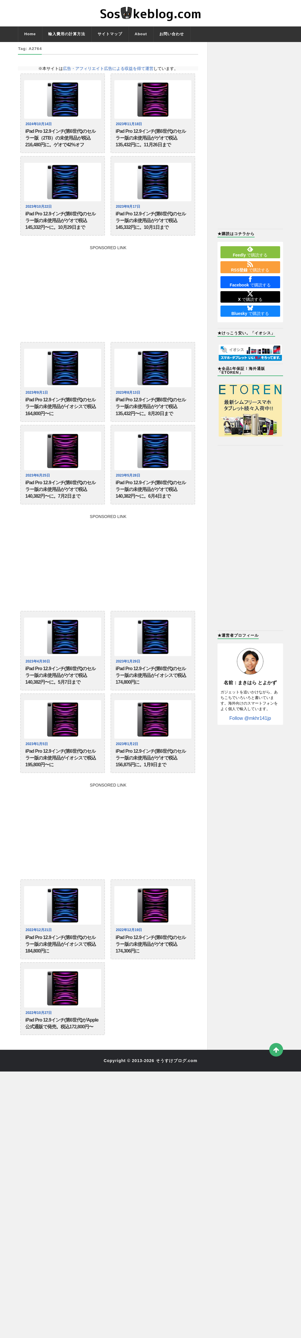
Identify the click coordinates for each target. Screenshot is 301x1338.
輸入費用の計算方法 (66, 34)
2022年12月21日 (39, 958)
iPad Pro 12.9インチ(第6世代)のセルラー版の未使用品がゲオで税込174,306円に (151, 974)
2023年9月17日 (129, 211)
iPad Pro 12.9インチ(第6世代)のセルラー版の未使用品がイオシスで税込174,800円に (151, 696)
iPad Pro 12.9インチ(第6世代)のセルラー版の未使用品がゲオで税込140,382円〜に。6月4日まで (151, 505)
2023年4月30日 (38, 680)
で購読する (250, 251)
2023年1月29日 (129, 680)
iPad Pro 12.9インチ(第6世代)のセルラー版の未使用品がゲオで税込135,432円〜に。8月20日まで (151, 418)
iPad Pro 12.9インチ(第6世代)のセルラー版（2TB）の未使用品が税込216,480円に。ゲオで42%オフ (60, 140)
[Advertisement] (108, 300)
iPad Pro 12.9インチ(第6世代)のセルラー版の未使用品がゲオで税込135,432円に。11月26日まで (151, 140)
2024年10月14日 (39, 124)
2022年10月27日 (39, 1045)
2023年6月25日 (38, 489)
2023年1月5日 (37, 767)
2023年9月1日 (37, 402)
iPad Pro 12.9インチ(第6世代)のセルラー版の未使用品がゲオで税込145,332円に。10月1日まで (151, 227)
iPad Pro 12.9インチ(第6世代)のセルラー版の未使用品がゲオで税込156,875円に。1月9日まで (151, 783)
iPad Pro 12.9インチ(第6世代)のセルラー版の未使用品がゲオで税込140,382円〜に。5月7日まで (60, 696)
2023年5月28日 (129, 489)
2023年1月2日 (128, 767)
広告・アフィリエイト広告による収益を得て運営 (108, 68)
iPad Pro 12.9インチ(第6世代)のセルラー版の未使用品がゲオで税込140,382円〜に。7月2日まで (60, 505)
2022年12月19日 (130, 958)
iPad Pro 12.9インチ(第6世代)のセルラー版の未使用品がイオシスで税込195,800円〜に (60, 783)
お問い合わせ (171, 34)
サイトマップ (110, 34)
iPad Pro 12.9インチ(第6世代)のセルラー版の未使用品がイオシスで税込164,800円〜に (60, 418)
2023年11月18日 (130, 124)
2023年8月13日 (129, 402)
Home (30, 34)
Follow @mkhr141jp (250, 718)
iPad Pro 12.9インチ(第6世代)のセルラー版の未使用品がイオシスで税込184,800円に (60, 974)
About (141, 34)
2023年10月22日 (39, 211)
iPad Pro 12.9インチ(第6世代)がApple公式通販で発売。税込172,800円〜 (61, 1057)
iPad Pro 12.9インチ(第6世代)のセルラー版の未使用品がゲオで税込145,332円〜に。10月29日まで (60, 227)
